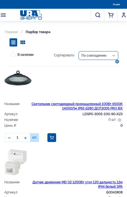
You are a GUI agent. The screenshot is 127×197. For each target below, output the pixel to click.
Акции (116, 4)
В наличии (22, 54)
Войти (123, 15)
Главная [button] (11, 32)
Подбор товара (38, 32)
